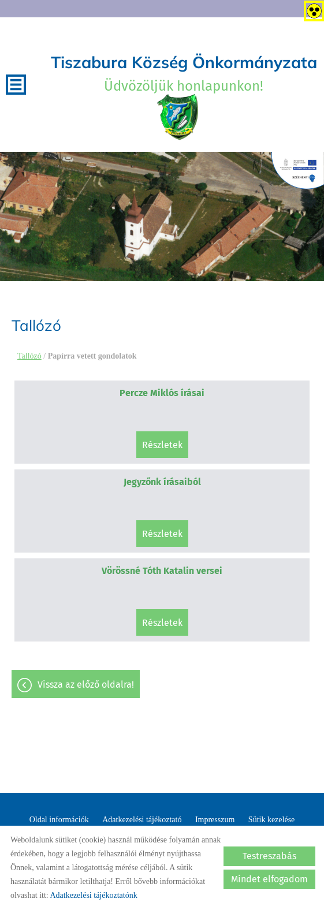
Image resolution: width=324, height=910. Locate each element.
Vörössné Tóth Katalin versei (162, 570)
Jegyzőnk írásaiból (162, 481)
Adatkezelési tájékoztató (141, 819)
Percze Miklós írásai (162, 392)
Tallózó (29, 356)
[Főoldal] (178, 117)
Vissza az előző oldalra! (86, 684)
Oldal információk (59, 819)
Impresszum (214, 819)
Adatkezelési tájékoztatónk (93, 895)
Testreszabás (269, 856)
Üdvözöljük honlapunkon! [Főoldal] (184, 73)
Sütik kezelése (271, 819)
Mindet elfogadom (269, 879)
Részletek (162, 444)
